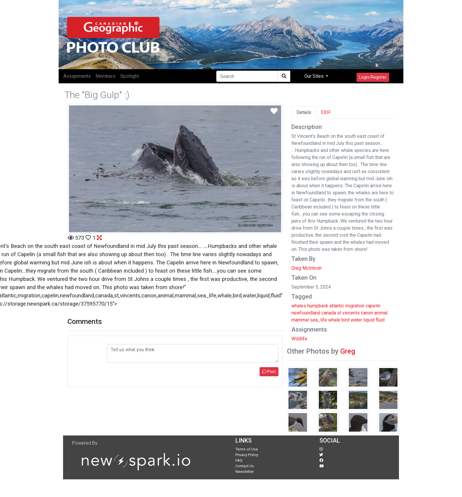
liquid (368, 320)
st (339, 313)
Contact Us (244, 466)
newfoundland (305, 313)
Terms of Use (246, 449)
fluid (380, 320)
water (356, 320)
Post (269, 371)
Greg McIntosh (306, 268)
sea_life (318, 320)
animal (380, 313)
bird (345, 320)
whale (334, 320)
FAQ (238, 460)
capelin (373, 306)
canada (328, 313)
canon (367, 313)
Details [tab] (303, 112)
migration (354, 306)
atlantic (336, 306)
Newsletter (244, 471)
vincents (351, 313)
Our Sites (314, 76)
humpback (317, 306)
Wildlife (299, 339)
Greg (347, 351)
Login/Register (373, 77)
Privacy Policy (246, 455)
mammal (300, 320)
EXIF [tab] (326, 112)
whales (298, 306)
